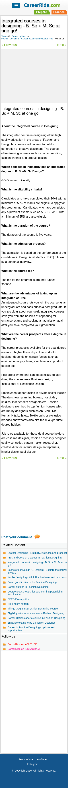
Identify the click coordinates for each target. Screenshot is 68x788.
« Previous (9, 45)
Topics (4, 36)
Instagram (32, 764)
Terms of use (26, 759)
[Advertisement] (33, 75)
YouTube (42, 759)
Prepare (41, 12)
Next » (62, 45)
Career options (19, 36)
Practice (59, 12)
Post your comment (16, 537)
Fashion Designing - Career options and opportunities (27, 38)
